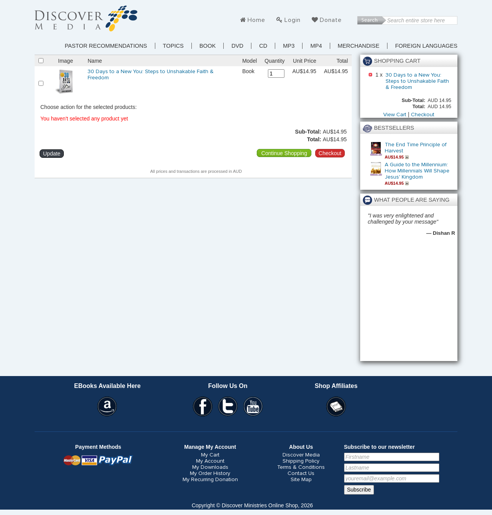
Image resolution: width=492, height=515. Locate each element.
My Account (210, 461)
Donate (331, 20)
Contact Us (301, 473)
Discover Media (301, 455)
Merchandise (358, 46)
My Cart (210, 455)
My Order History (210, 473)
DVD (237, 46)
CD (263, 46)
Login (292, 20)
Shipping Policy (301, 461)
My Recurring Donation (210, 479)
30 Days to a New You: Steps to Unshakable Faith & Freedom (417, 81)
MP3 (288, 46)
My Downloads (210, 467)
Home (256, 20)
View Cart (394, 114)
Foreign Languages (426, 46)
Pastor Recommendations (106, 46)
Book (207, 46)
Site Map (301, 479)
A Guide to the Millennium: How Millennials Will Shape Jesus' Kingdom (417, 171)
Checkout (422, 114)
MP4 (316, 46)
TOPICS (173, 46)
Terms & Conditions (301, 467)
